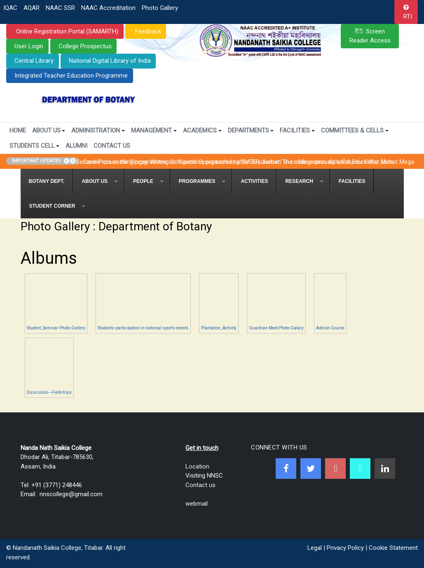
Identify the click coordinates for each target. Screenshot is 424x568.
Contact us (200, 485)
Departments (251, 130)
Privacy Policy (345, 547)
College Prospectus (85, 46)
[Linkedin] (385, 468)
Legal (314, 547)
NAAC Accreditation (108, 8)
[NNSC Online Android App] (360, 468)
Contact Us (112, 145)
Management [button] (154, 130)
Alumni (76, 145)
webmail (196, 503)
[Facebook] (286, 468)
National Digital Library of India (110, 60)
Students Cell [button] (34, 145)
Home (17, 130)
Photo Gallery (160, 8)
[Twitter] (310, 468)
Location (197, 466)
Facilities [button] (297, 130)
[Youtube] (335, 468)
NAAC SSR (60, 8)
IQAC (10, 8)
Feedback (147, 31)
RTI (407, 16)
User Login (28, 46)
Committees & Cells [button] (355, 130)
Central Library (34, 60)
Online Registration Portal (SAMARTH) (66, 31)
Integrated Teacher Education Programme (71, 75)
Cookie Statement (393, 547)
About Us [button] (49, 130)
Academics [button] (202, 130)
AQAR (31, 8)
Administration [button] (98, 130)
